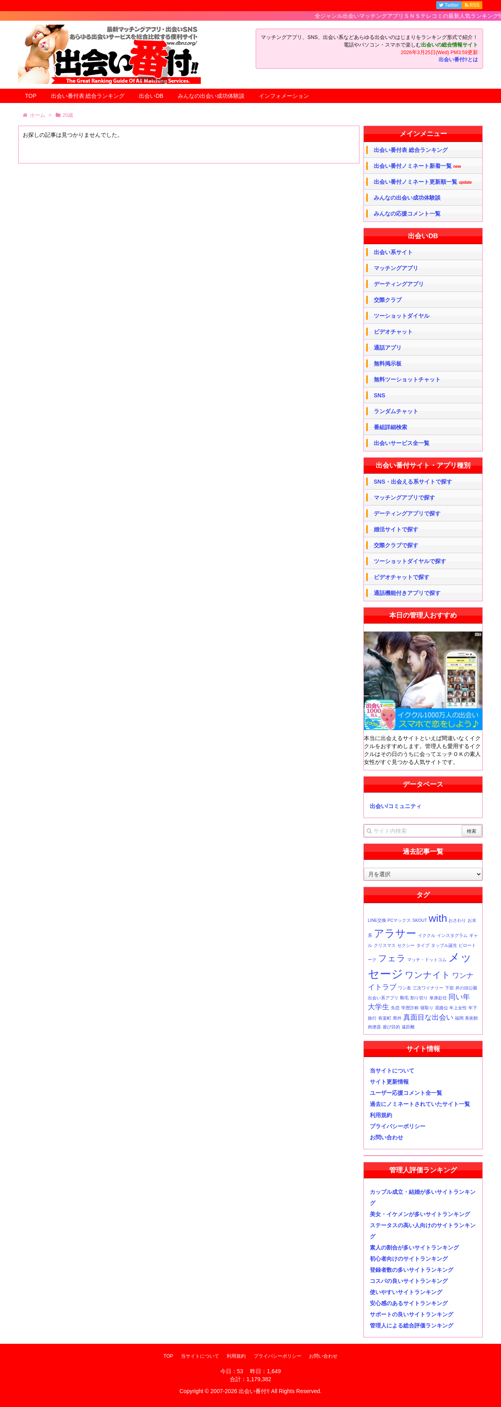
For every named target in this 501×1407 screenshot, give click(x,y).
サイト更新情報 (389, 1082)
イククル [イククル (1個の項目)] (426, 935)
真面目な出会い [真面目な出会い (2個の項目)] (428, 1017)
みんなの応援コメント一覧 (407, 213)
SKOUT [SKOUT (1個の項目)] (419, 920)
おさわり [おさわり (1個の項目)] (457, 920)
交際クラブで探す (396, 545)
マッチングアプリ (396, 268)
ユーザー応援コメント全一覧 (406, 1093)
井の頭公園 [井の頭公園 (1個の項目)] (466, 987)
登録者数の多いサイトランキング (411, 1270)
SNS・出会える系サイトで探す (413, 481)
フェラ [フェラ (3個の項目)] (392, 958)
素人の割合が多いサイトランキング (414, 1247)
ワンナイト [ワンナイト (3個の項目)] (428, 975)
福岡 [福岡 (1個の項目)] (459, 1018)
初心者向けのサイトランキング (409, 1258)
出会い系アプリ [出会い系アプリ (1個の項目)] (383, 997)
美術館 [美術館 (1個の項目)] (471, 1018)
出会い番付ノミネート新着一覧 (417, 166)
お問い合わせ (386, 1137)
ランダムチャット (396, 411)
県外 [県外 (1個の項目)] (397, 1018)
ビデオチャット (393, 331)
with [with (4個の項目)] (438, 918)
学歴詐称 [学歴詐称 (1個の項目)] (410, 1007)
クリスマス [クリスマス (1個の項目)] (385, 945)
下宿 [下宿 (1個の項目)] (449, 987)
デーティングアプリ (399, 284)
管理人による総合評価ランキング (411, 1325)
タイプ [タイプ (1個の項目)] (422, 945)
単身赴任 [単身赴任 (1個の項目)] (438, 997)
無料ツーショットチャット (407, 379)
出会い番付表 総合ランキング (88, 96)
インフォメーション (284, 96)
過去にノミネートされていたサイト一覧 (420, 1104)
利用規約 (381, 1115)
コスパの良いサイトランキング (409, 1281)
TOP (31, 96)
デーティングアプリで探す (407, 513)
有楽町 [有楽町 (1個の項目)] (384, 1018)
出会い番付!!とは (458, 59)
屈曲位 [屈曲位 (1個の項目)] (441, 1007)
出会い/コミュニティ (395, 806)
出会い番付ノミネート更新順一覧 (423, 182)
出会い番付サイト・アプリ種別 (423, 465)
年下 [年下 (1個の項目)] (472, 1007)
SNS (379, 395)
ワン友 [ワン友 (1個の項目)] (404, 987)
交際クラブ (388, 300)
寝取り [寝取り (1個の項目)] (426, 1007)
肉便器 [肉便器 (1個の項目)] (374, 1026)
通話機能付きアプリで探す (407, 593)
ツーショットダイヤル (401, 316)
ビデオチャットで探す (401, 577)
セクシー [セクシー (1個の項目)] (406, 945)
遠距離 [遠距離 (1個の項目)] (408, 1026)
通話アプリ (388, 347)
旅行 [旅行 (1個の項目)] (372, 1018)
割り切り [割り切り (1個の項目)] (419, 997)
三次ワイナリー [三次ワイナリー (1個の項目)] (428, 987)
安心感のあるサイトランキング (409, 1303)
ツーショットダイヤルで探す (410, 561)
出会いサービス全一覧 (401, 443)
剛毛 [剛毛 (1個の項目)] (404, 997)
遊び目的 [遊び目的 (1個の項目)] (391, 1026)
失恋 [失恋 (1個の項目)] (395, 1007)
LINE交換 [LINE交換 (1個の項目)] (377, 920)
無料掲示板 (388, 363)
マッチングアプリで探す (404, 497)
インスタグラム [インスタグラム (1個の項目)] (452, 935)
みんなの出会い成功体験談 (211, 96)
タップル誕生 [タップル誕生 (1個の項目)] (444, 945)
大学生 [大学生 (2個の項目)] (378, 1007)
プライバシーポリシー (397, 1126)
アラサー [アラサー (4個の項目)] (395, 933)
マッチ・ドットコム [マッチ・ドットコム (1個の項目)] (427, 959)
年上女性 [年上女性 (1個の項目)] (458, 1007)
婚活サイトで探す (396, 529)
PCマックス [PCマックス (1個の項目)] (399, 920)
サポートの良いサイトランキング (411, 1314)
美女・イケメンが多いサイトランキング (420, 1214)
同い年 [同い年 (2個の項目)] (459, 997)
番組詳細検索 (390, 427)
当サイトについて (392, 1070)
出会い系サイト (393, 252)
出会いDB (151, 96)
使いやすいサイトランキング (406, 1292)
